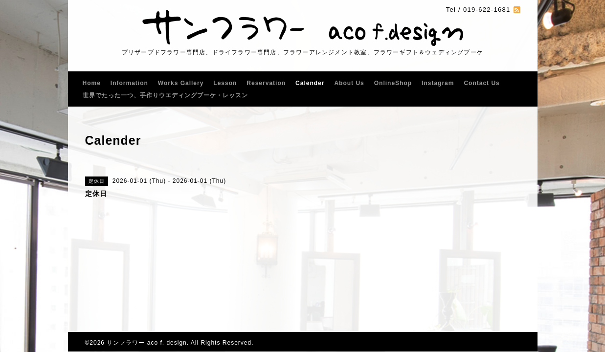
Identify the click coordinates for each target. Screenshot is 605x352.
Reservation (266, 83)
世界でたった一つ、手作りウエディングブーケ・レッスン (165, 95)
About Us (349, 83)
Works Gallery (180, 83)
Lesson (225, 83)
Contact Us (481, 83)
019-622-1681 (487, 9)
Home (92, 83)
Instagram (438, 83)
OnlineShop (393, 83)
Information (129, 83)
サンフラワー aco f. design (146, 342)
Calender (309, 83)
